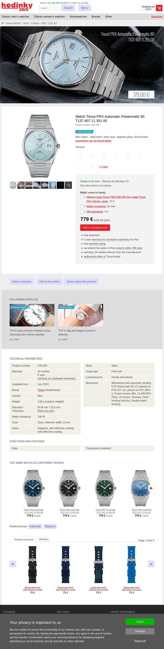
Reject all (140, 640)
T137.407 (52, 23)
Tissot (26, 23)
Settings (140, 631)
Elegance (50, 526)
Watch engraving (96, 206)
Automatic (35, 526)
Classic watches (13, 23)
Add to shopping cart (95, 227)
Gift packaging (94, 211)
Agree (140, 621)
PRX (44, 23)
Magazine (156, 16)
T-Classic (35, 23)
